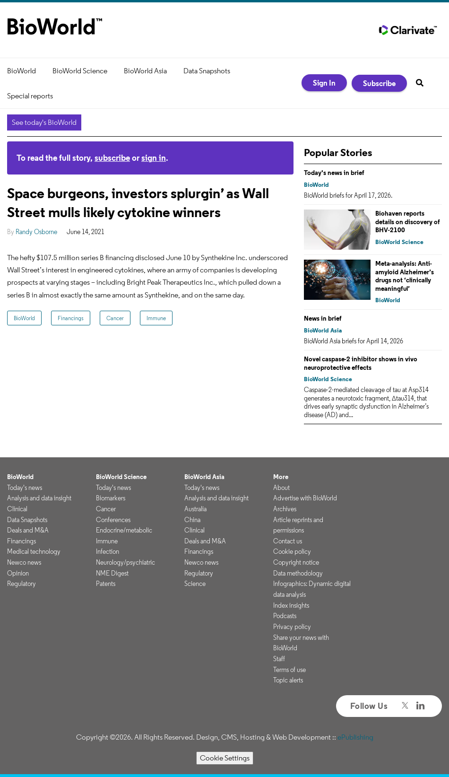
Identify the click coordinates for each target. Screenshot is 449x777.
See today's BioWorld (44, 122)
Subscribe (379, 83)
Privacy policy (292, 626)
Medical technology (33, 551)
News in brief (323, 318)
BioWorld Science (79, 70)
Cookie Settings (225, 757)
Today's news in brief (334, 172)
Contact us (287, 541)
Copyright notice (296, 562)
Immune (156, 318)
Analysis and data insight (39, 498)
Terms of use (289, 669)
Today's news (24, 487)
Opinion (18, 573)
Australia (195, 509)
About (281, 487)
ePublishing (355, 737)
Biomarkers (110, 498)
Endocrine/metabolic (124, 530)
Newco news (24, 562)
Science (195, 583)
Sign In (324, 82)
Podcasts (284, 615)
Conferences (113, 519)
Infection (107, 551)
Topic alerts (288, 680)
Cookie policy (292, 551)
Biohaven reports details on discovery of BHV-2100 (407, 221)
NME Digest (112, 573)
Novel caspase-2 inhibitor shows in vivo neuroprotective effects (360, 363)
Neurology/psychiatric (125, 562)
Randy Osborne (36, 231)
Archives (284, 509)
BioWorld (21, 70)
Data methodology (298, 573)
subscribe (112, 157)
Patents (105, 583)
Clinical (17, 509)
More (280, 476)
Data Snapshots (206, 70)
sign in (153, 157)
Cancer (115, 318)
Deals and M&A (28, 530)
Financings (71, 318)
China (192, 519)
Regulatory (21, 583)
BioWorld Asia (145, 70)
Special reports (30, 95)
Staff (279, 659)
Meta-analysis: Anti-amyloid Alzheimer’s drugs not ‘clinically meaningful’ (404, 276)
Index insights (291, 605)
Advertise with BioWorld (305, 498)
